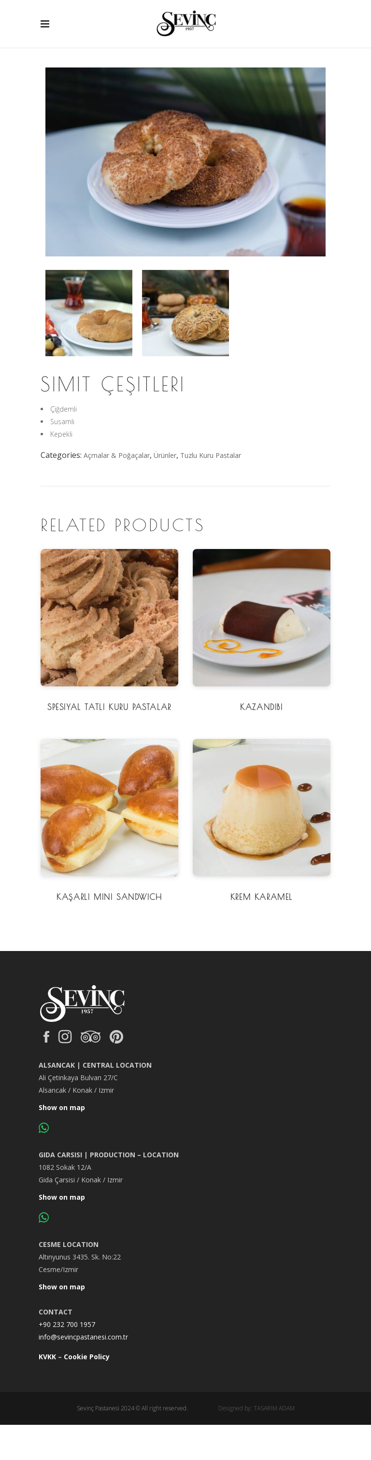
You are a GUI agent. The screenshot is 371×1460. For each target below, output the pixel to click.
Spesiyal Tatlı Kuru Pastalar (109, 707)
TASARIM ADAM (274, 1408)
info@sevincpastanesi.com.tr (83, 1336)
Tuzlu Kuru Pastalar (210, 455)
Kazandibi (261, 707)
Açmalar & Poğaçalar (117, 455)
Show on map (62, 1107)
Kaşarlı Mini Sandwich (109, 897)
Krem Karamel (261, 897)
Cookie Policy (87, 1356)
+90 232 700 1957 (67, 1324)
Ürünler (165, 455)
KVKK (47, 1356)
